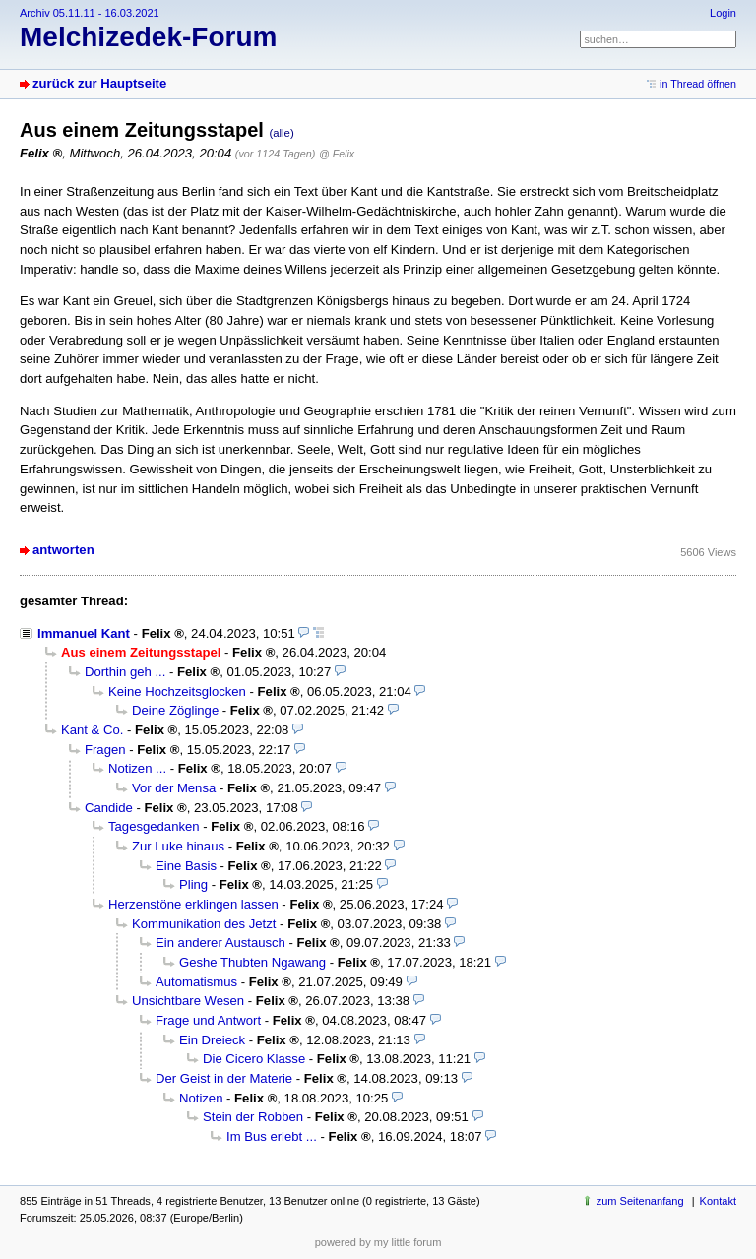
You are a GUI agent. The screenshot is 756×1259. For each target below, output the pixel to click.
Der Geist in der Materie (224, 1078)
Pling (193, 884)
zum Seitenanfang (640, 1201)
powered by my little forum (378, 1242)
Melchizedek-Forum (148, 37)
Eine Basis (186, 865)
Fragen (105, 749)
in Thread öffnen (698, 84)
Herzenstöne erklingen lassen (193, 904)
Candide (109, 807)
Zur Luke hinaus (178, 846)
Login (723, 13)
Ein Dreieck (212, 1040)
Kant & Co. (92, 730)
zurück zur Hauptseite (99, 83)
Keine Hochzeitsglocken (177, 691)
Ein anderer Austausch (220, 942)
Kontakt (718, 1201)
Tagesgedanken (154, 826)
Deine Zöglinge (175, 710)
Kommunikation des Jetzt (204, 923)
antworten (63, 549)
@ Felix (336, 153)
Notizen (200, 1098)
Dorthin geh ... (125, 671)
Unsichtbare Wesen (188, 1000)
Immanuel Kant (83, 633)
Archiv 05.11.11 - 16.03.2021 (89, 13)
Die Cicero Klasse (254, 1058)
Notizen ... (137, 768)
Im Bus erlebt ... (271, 1136)
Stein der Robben (253, 1116)
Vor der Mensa (174, 788)
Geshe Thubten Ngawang (252, 962)
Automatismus (196, 982)
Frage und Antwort (208, 1020)
